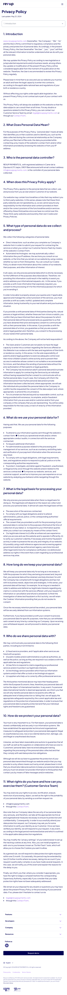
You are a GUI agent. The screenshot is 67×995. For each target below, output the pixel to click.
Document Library (8, 983)
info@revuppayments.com (15, 170)
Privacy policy (7, 972)
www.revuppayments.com (15, 41)
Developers (33, 921)
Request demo (33, 953)
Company (33, 927)
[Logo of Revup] (8, 4)
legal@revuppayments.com (45, 113)
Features (33, 914)
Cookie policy (16, 972)
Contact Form (20, 115)
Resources (33, 934)
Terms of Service (26, 972)
